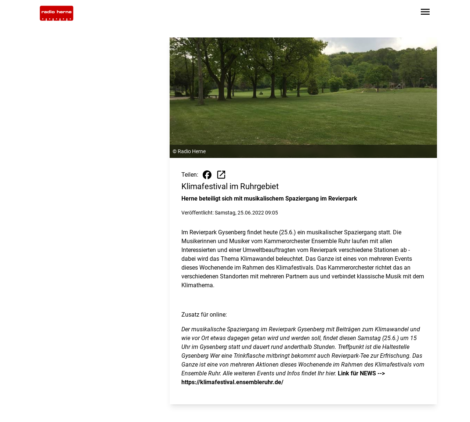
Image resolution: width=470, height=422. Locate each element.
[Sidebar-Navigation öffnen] (425, 13)
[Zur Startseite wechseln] (56, 13)
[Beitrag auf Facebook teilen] (207, 174)
